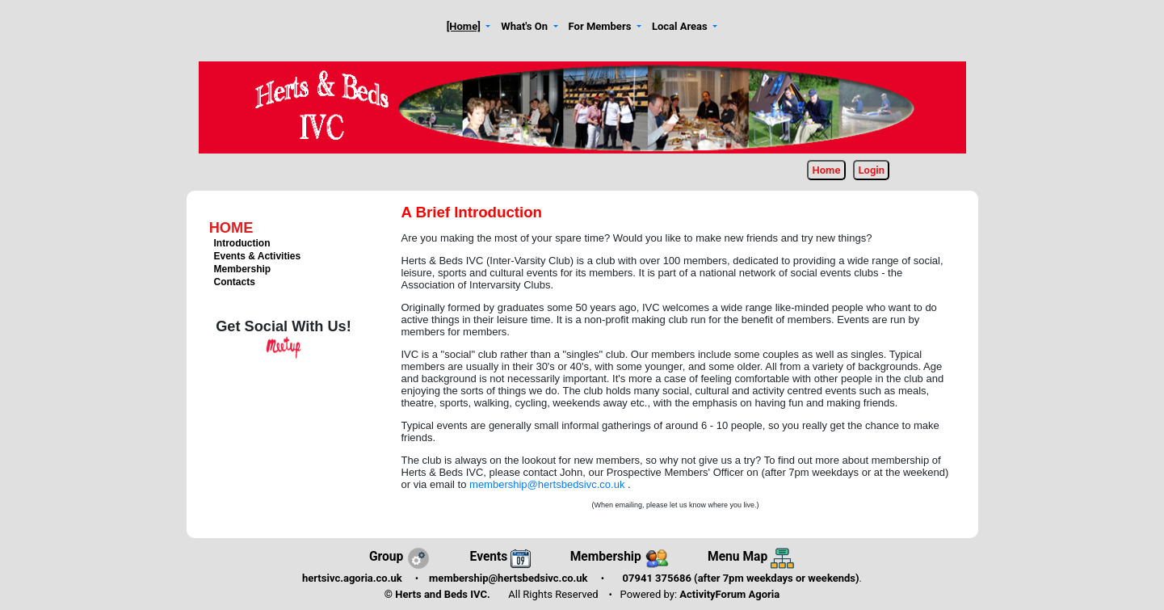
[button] (468, 27)
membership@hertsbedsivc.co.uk (548, 484)
